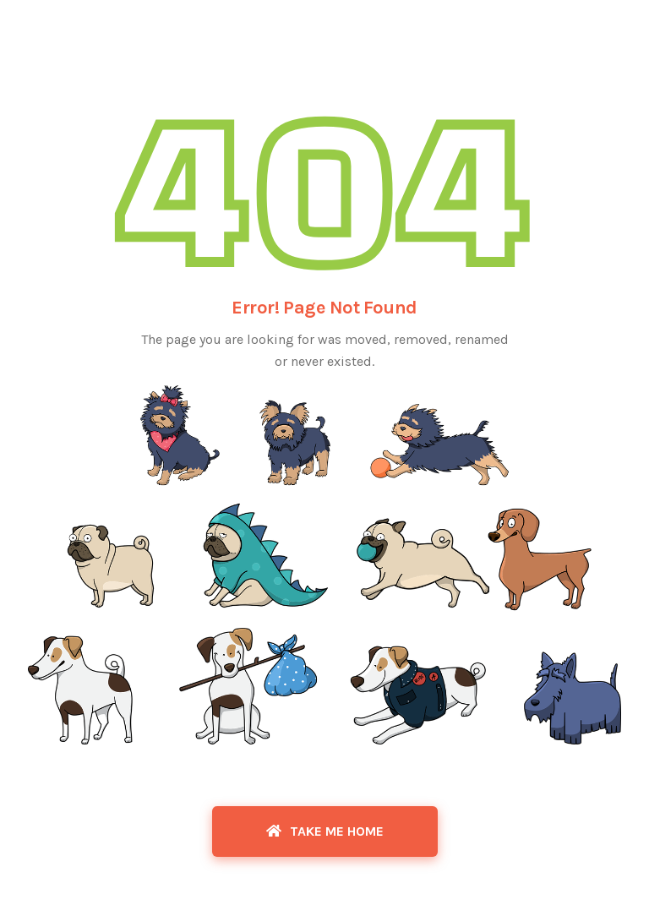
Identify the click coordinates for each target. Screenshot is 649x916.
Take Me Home (325, 831)
